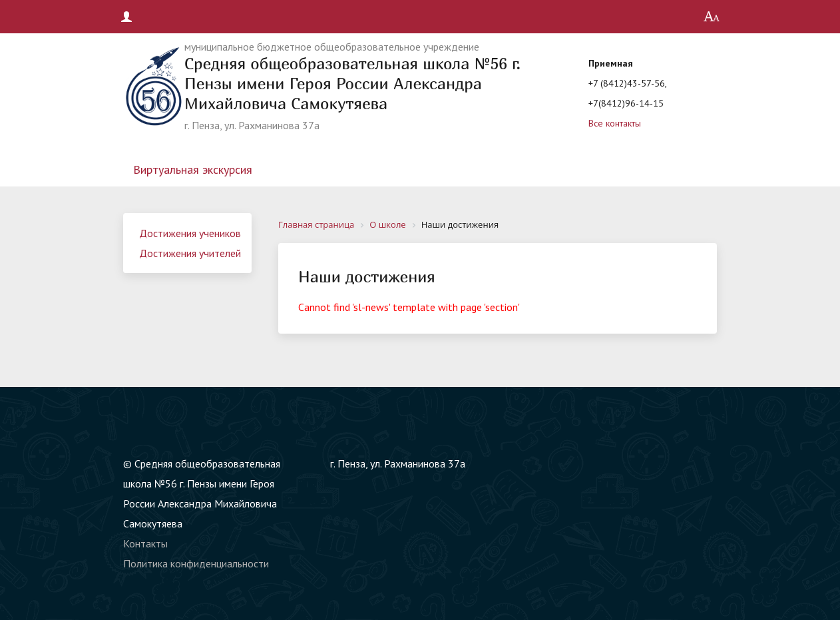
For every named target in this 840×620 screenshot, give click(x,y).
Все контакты (614, 123)
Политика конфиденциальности (196, 563)
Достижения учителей (190, 253)
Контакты (145, 543)
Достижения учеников (190, 233)
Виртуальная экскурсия (192, 169)
